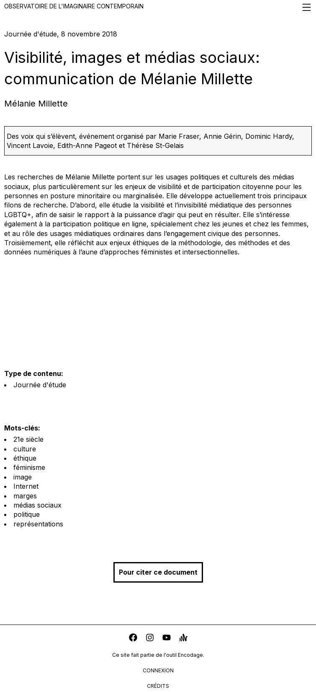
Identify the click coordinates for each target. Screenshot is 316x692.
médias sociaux (37, 505)
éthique (24, 458)
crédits (158, 686)
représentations (38, 524)
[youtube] (166, 638)
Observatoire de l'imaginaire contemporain (158, 7)
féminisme (29, 467)
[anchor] (183, 638)
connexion (158, 670)
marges (25, 496)
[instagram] (150, 638)
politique (26, 514)
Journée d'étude (39, 385)
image (22, 477)
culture (24, 449)
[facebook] (133, 638)
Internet (26, 486)
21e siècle (28, 439)
